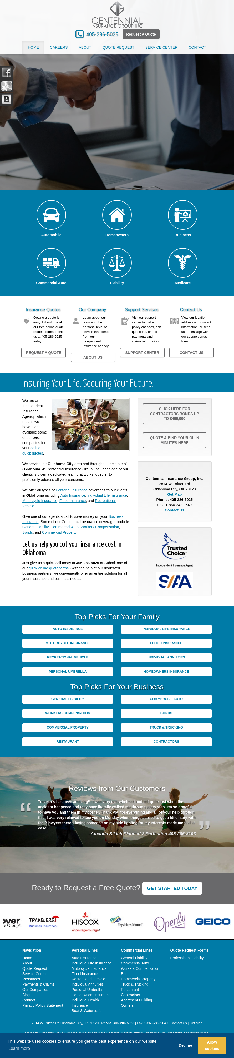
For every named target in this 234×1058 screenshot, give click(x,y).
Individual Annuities (166, 657)
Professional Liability (187, 958)
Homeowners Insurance (166, 671)
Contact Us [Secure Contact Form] (174, 510)
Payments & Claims (38, 984)
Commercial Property (59, 532)
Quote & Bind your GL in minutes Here (174, 440)
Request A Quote (141, 34)
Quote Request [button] (118, 47)
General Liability (35, 527)
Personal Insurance (72, 490)
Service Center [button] (161, 47)
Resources (31, 979)
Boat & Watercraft (86, 1010)
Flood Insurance (72, 501)
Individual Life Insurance (107, 495)
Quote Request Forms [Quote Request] (189, 950)
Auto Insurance (72, 495)
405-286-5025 (102, 34)
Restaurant (68, 742)
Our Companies (35, 989)
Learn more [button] (19, 1048)
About (85, 47)
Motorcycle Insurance (39, 501)
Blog (26, 995)
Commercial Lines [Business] (137, 950)
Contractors (166, 742)
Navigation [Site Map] (31, 950)
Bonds (27, 532)
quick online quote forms (49, 568)
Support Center (142, 353)
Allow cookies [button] (212, 1045)
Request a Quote (43, 353)
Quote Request (34, 968)
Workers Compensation (100, 527)
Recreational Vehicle (67, 657)
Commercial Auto (64, 527)
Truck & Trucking (166, 727)
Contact (197, 47)
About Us (93, 357)
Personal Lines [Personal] (85, 950)
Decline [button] (185, 1045)
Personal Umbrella (68, 671)
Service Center (34, 974)
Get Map (174, 494)
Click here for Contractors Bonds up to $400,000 (174, 414)
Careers (59, 47)
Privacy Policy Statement (42, 1005)
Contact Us (192, 353)
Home (33, 47)
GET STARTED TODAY (172, 888)
